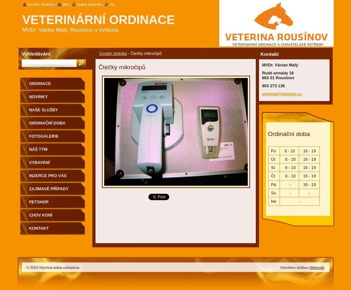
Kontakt (39, 228)
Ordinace (40, 83)
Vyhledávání (36, 53)
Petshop (39, 202)
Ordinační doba (47, 123)
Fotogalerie (44, 136)
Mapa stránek (89, 4)
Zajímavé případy (49, 188)
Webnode (317, 267)
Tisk (66, 4)
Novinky (38, 96)
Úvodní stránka (113, 53)
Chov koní (41, 215)
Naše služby (43, 109)
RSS (112, 4)
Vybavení (39, 162)
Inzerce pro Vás (48, 175)
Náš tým (38, 149)
